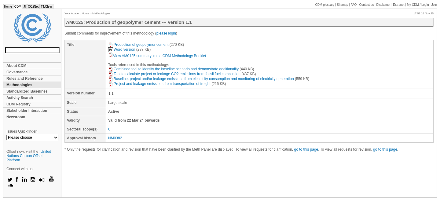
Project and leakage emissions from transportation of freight (159, 84)
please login (166, 33)
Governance (17, 72)
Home (8, 6)
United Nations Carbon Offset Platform (28, 155)
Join (434, 4)
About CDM (16, 66)
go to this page (306, 149)
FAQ (353, 4)
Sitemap (342, 4)
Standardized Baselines (27, 91)
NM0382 (115, 138)
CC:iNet (33, 6)
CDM (17, 6)
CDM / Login (418, 4)
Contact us (366, 4)
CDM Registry (18, 104)
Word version (121, 49)
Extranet (398, 4)
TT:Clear (46, 6)
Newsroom (15, 117)
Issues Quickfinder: (22, 131)
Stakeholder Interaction (26, 110)
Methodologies (19, 85)
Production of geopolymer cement (138, 44)
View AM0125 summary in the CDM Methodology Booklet (157, 56)
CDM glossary (325, 4)
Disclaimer (383, 4)
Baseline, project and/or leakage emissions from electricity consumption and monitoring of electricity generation (201, 79)
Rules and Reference (24, 78)
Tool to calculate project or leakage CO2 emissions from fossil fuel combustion (174, 74)
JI (24, 6)
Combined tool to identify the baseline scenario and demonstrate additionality (173, 69)
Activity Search (19, 98)
